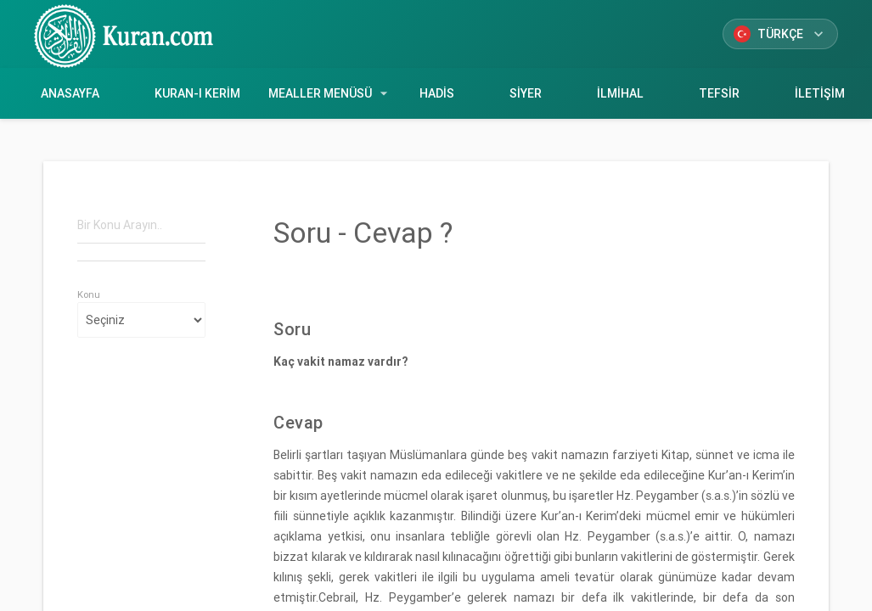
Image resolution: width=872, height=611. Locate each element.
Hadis (437, 93)
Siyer (526, 93)
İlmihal (620, 93)
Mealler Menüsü (330, 93)
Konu (88, 294)
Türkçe (780, 33)
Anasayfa (70, 93)
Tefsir (719, 93)
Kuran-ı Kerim (197, 93)
